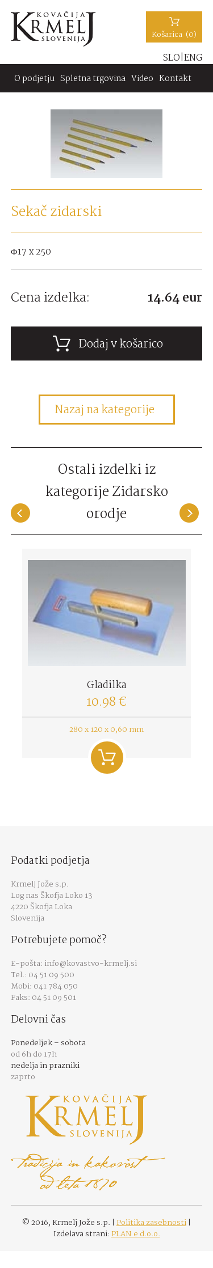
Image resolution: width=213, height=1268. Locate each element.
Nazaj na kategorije (104, 410)
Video (142, 79)
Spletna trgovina (93, 79)
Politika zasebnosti (151, 1222)
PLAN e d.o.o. (135, 1234)
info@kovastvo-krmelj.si (90, 963)
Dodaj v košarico (107, 758)
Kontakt (175, 79)
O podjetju (34, 79)
